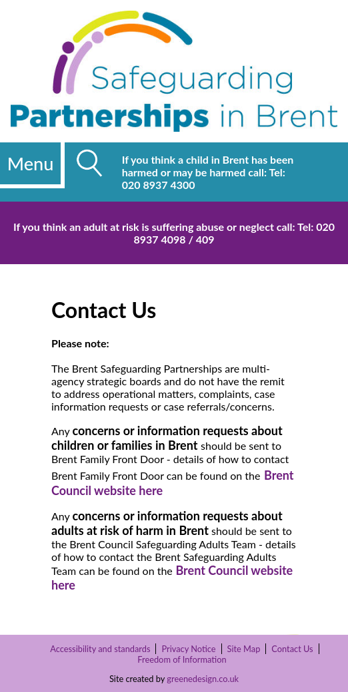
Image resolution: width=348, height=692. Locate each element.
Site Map (244, 648)
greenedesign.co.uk (203, 678)
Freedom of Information (181, 659)
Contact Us (292, 648)
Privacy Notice (188, 648)
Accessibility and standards (100, 648)
